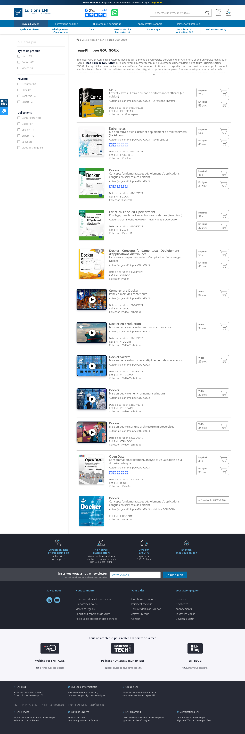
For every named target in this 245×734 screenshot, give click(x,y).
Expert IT (28, 135)
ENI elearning (133, 711)
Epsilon (28, 129)
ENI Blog (21, 686)
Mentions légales (85, 609)
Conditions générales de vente (93, 613)
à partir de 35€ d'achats (144, 554)
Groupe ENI (131, 686)
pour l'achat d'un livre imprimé (58, 554)
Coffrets (28, 62)
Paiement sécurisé (141, 604)
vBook (27, 141)
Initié (26, 90)
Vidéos (27, 68)
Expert (27, 101)
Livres (27, 56)
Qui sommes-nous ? (87, 604)
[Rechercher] (207, 13)
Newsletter (182, 604)
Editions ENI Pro (80, 711)
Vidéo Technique (33, 147)
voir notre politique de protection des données (85, 576)
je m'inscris (175, 575)
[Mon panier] (218, 13)
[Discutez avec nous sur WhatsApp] (114, 12)
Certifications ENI (189, 711)
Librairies (181, 599)
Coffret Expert (31, 117)
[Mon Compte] (228, 13)
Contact (135, 618)
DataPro (28, 123)
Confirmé (29, 95)
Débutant (29, 84)
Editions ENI (33, 12)
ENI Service (23, 711)
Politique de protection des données (96, 618)
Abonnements (184, 609)
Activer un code (140, 613)
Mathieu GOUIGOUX (163, 509)
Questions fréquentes (143, 599)
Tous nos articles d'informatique (94, 599)
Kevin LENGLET (160, 139)
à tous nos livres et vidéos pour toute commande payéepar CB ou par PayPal (101, 555)
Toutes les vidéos (185, 613)
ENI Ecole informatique (84, 686)
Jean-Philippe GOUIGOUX (135, 100)
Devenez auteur (185, 618)
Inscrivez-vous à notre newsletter (82, 574)
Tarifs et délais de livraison (146, 609)
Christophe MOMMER (164, 100)
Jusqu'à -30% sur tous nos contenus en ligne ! (122, 2)
